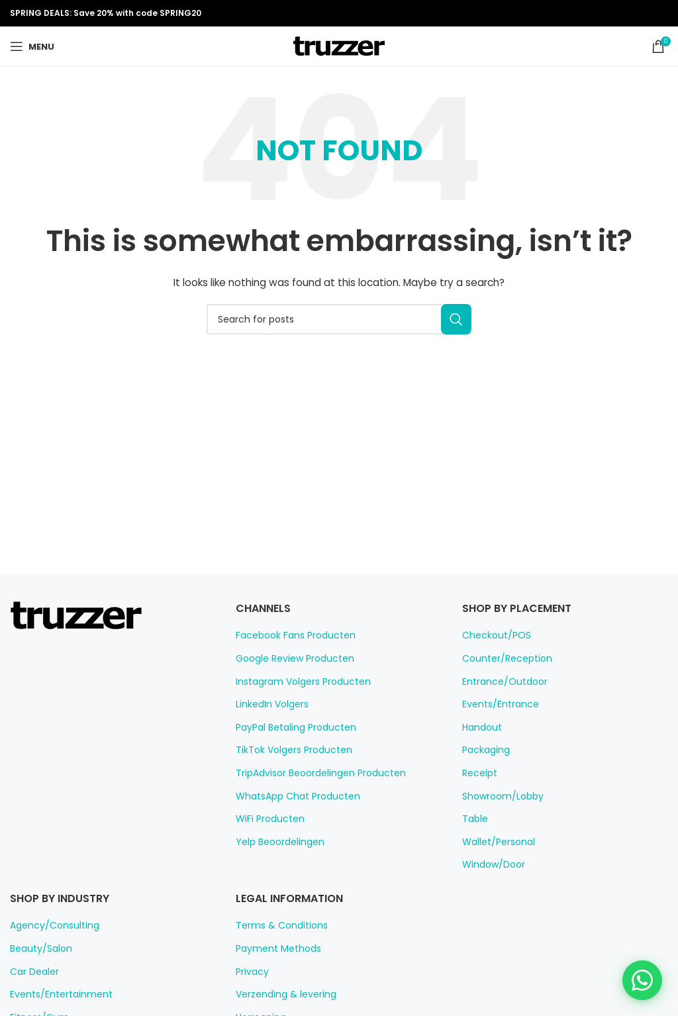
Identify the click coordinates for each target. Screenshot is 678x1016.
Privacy (251, 971)
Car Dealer (32, 971)
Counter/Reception (501, 658)
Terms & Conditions (276, 925)
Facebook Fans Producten (290, 635)
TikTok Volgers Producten (288, 749)
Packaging (483, 749)
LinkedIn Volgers (270, 704)
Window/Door (490, 864)
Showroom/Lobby (498, 796)
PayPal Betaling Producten (291, 727)
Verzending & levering (281, 994)
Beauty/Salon (37, 948)
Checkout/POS (493, 635)
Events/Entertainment (54, 994)
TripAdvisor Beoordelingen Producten (312, 773)
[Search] (339, 319)
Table (473, 818)
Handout (479, 727)
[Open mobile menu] (31, 46)
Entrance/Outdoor (499, 681)
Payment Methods (273, 948)
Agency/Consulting (48, 925)
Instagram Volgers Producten (296, 681)
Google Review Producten (290, 658)
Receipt (477, 773)
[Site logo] (339, 45)
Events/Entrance (496, 704)
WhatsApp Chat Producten (291, 796)
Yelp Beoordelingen (276, 842)
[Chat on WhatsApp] (642, 980)
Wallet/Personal (494, 842)
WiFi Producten (267, 818)
